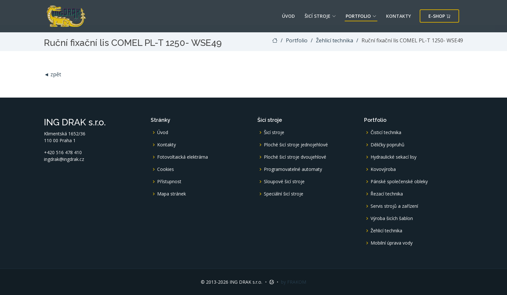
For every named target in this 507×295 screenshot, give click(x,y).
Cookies (165, 169)
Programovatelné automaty (293, 169)
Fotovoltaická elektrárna (182, 157)
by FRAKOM (293, 282)
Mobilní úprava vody (392, 243)
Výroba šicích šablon (392, 218)
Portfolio (361, 16)
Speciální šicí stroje (283, 194)
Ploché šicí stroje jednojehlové (296, 144)
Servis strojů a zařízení (394, 206)
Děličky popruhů (388, 144)
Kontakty (398, 16)
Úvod (288, 16)
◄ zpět (52, 74)
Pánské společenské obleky (399, 181)
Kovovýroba (383, 169)
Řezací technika (387, 194)
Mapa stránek (171, 194)
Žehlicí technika (334, 40)
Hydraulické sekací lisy (393, 157)
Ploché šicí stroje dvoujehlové (295, 157)
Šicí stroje (320, 16)
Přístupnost (169, 181)
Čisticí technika (386, 132)
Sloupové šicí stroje (284, 181)
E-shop (439, 16)
